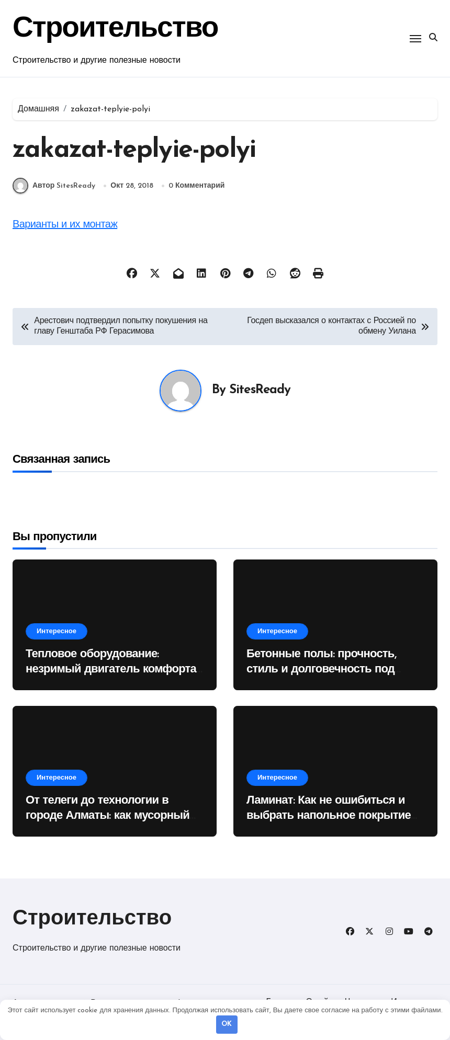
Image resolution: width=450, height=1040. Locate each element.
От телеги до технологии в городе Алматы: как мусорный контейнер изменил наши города (114, 816)
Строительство (92, 919)
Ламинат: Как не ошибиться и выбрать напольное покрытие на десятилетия (328, 816)
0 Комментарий (196, 186)
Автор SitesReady (54, 185)
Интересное (56, 631)
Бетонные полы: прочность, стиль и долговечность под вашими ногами (321, 669)
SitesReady (259, 390)
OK (226, 1024)
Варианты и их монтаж (65, 225)
